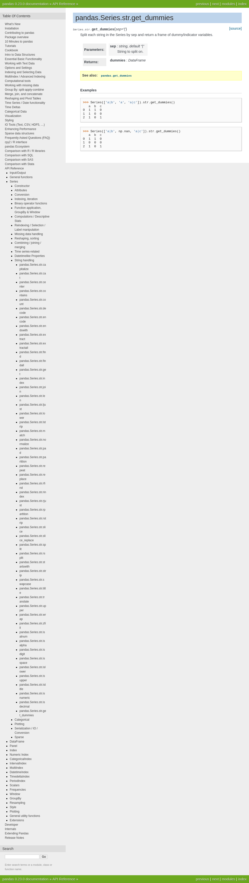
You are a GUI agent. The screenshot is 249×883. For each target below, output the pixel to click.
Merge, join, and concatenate (24, 94)
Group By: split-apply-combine (24, 89)
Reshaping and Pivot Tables (23, 98)
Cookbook (11, 50)
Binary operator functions (31, 203)
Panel (13, 746)
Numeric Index (19, 754)
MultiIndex (16, 767)
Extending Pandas (16, 833)
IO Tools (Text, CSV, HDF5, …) (25, 124)
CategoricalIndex (21, 759)
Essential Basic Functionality (23, 59)
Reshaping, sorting (27, 238)
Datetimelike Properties (30, 256)
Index (13, 750)
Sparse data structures (19, 133)
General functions (21, 177)
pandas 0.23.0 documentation (25, 4)
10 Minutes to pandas (19, 41)
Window (15, 794)
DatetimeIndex (19, 772)
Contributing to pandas (19, 33)
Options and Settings (18, 68)
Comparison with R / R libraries (25, 151)
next (215, 4)
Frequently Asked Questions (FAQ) (27, 138)
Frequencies (18, 789)
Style (13, 807)
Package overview (16, 37)
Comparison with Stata (19, 164)
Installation (12, 28)
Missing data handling (29, 234)
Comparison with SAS (19, 159)
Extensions (17, 820)
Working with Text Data (20, 63)
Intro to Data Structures (20, 54)
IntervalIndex (18, 763)
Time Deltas (12, 107)
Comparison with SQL (19, 155)
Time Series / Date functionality (25, 103)
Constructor (22, 186)
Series (14, 181)
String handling (24, 260)
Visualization (13, 116)
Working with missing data (22, 85)
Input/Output (18, 173)
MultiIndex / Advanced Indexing (25, 76)
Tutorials (10, 46)
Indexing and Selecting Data (23, 72)
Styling (9, 120)
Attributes (21, 190)
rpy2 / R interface (16, 142)
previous (202, 4)
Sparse (19, 737)
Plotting (19, 724)
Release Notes (14, 837)
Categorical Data (16, 111)
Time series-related (27, 251)
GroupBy (15, 798)
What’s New (12, 24)
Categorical (22, 719)
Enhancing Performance (20, 129)
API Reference (64, 4)
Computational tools (18, 81)
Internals (10, 829)
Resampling (17, 802)
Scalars (14, 785)
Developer (11, 824)
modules (228, 4)
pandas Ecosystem (17, 146)
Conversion (22, 194)
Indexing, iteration (26, 199)
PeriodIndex (17, 781)
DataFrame (17, 741)
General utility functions (25, 816)
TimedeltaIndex (20, 776)
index (242, 4)
